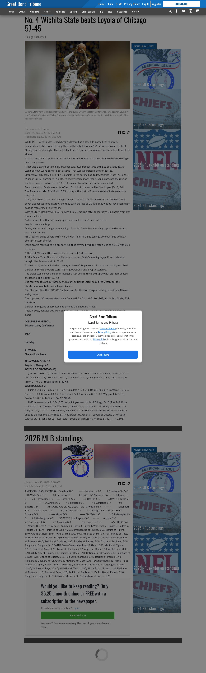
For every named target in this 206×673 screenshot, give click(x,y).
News (11, 11)
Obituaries (60, 11)
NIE (101, 11)
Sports (47, 11)
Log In (145, 4)
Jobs (110, 11)
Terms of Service (108, 328)
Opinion (73, 11)
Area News (34, 11)
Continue (103, 355)
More (136, 11)
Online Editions (88, 11)
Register (156, 4)
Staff (119, 4)
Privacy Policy (104, 332)
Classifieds (122, 11)
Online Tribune (105, 4)
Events (22, 11)
